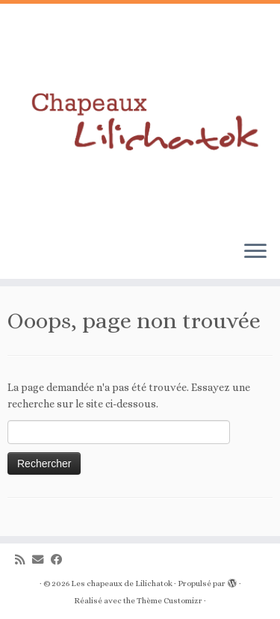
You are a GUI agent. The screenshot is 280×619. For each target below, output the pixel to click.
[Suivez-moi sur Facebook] (60, 560)
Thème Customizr (169, 601)
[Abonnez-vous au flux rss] (23, 560)
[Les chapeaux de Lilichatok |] (140, 116)
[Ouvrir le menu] (255, 252)
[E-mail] (41, 560)
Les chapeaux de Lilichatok (121, 583)
